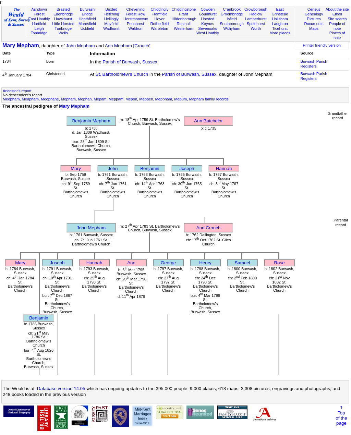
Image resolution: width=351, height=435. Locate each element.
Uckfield (87, 28)
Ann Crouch (208, 227)
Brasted (63, 9)
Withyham (231, 28)
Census (313, 9)
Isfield (232, 19)
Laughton (280, 24)
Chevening (135, 9)
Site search (337, 19)
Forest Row (135, 14)
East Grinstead (279, 11)
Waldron (136, 28)
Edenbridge (63, 14)
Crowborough (255, 9)
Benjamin (149, 168)
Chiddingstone (183, 9)
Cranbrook (232, 9)
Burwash (87, 9)
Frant (183, 14)
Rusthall (184, 24)
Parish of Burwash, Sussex (129, 61)
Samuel (242, 262)
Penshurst (135, 24)
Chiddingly (159, 9)
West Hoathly (207, 33)
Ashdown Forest (39, 11)
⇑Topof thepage (341, 415)
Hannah (224, 168)
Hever (160, 19)
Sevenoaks (207, 28)
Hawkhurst (63, 19)
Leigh (39, 28)
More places (279, 33)
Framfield (159, 14)
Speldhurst (256, 24)
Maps (313, 28)
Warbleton (159, 28)
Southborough (232, 24)
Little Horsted (63, 24)
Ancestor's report (17, 91)
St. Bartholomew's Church (122, 74)
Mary (76, 168)
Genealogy (314, 14)
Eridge (87, 14)
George (168, 262)
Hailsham (280, 19)
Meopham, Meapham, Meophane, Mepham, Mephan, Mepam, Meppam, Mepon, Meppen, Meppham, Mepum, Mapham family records (116, 99)
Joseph (187, 168)
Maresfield (87, 24)
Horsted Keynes (207, 21)
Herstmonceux (135, 19)
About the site (337, 9)
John (113, 168)
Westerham (183, 28)
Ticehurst (280, 28)
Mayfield (111, 24)
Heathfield (87, 19)
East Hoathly (39, 19)
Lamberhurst (255, 19)
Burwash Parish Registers (314, 63)
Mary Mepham (20, 45)
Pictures (314, 19)
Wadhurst (111, 28)
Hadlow (256, 14)
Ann (131, 262)
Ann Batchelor (208, 120)
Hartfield (39, 24)
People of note (337, 26)
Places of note (337, 35)
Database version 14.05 (61, 388)
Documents (313, 24)
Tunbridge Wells (63, 30)
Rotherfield (159, 24)
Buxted (112, 9)
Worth (256, 28)
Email (337, 14)
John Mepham (80, 45)
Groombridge (232, 14)
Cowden (208, 9)
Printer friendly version (322, 45)
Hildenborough (183, 19)
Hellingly (111, 19)
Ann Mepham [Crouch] (127, 45)
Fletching (111, 14)
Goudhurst (208, 14)
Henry (205, 262)
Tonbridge (39, 33)
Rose (279, 262)
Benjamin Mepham (91, 120)
